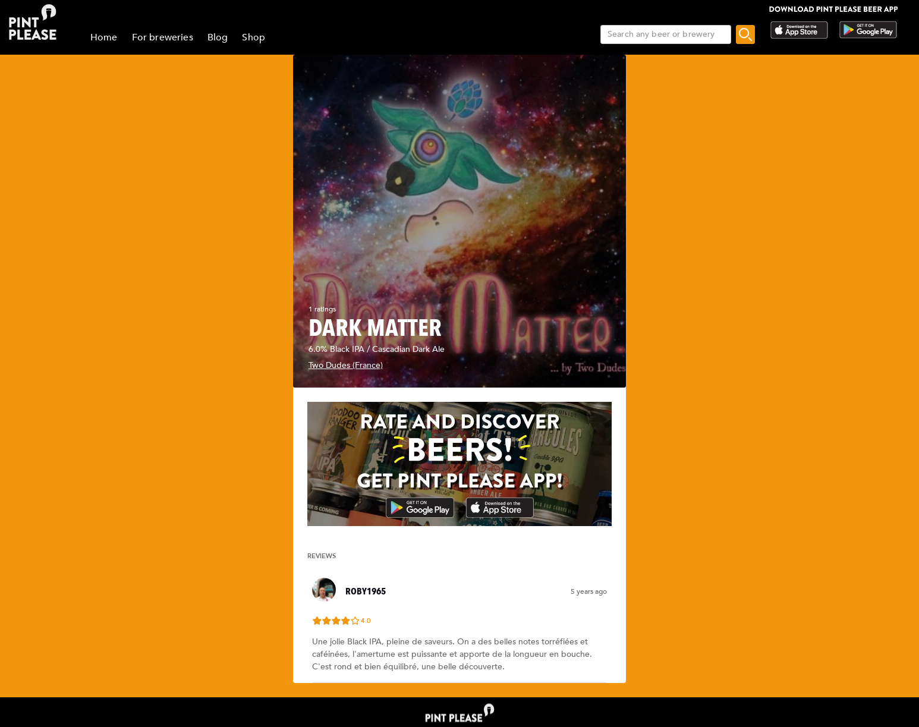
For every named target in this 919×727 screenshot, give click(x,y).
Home (104, 37)
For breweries (162, 37)
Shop (253, 37)
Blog (217, 37)
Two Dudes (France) (346, 365)
